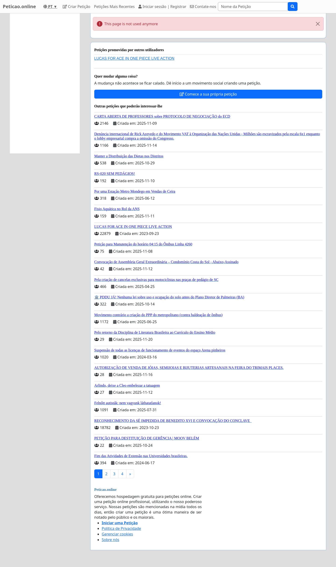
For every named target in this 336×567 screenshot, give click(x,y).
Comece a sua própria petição (208, 94)
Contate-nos (203, 6)
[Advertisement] (45, 83)
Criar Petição (76, 6)
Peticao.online (19, 6)
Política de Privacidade (121, 528)
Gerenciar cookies (117, 534)
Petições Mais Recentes (114, 6)
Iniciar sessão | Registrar (162, 6)
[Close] (317, 23)
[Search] (253, 6)
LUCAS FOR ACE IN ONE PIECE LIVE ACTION (134, 58)
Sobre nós (110, 539)
